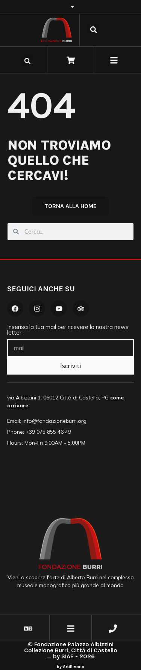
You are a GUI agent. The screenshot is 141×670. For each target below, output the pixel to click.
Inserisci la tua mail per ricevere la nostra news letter (68, 330)
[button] (93, 29)
